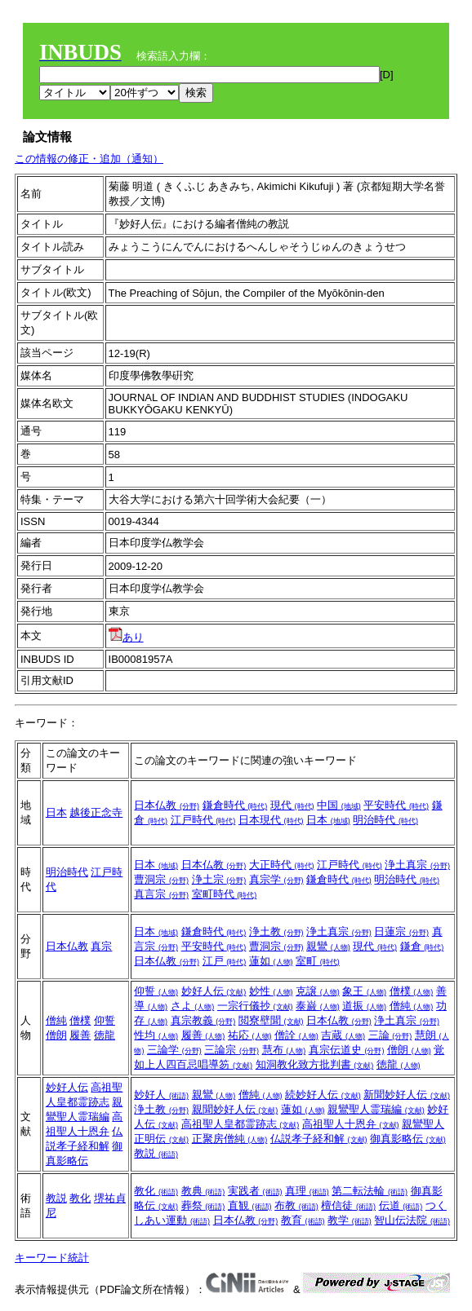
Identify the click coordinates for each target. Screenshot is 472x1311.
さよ (193, 1006)
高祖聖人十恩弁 (350, 1124)
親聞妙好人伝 (235, 1109)
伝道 (401, 1205)
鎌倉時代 (235, 805)
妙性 (271, 991)
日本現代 (271, 820)
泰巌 (318, 1006)
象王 (364, 991)
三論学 (174, 1050)
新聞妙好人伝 (406, 1094)
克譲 (318, 991)
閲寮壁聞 (271, 1020)
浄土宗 (219, 879)
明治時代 (385, 820)
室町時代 (224, 894)
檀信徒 (348, 1205)
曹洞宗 (161, 879)
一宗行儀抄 (255, 1006)
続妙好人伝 (323, 1094)
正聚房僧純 (230, 1138)
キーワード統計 (52, 1257)
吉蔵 (343, 1035)
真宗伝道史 (347, 1050)
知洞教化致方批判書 (315, 1064)
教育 (303, 1220)
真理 (307, 1191)
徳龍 (104, 1035)
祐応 (250, 1035)
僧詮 (296, 1035)
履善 (80, 1035)
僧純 (56, 1020)
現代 (292, 805)
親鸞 (328, 946)
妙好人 (161, 1094)
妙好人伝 (214, 991)
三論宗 (231, 1050)
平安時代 (396, 805)
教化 (80, 1198)
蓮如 (271, 961)
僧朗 (56, 1035)
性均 (156, 1035)
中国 (339, 805)
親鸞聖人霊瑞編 (376, 1109)
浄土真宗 (417, 865)
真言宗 (161, 894)
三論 (390, 1035)
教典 (203, 1191)
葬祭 (203, 1205)
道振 (364, 1006)
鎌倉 (422, 946)
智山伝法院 (412, 1220)
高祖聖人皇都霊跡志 (240, 1124)
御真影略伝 (408, 1138)
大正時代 (281, 865)
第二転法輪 (369, 1191)
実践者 (255, 1191)
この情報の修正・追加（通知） (89, 158)
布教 (296, 1205)
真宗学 (276, 879)
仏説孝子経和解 (318, 1138)
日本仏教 (166, 805)
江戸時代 (203, 820)
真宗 (101, 946)
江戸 (225, 961)
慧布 (284, 1050)
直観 (250, 1205)
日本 (56, 812)
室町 (318, 961)
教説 (156, 1153)
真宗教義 (203, 1020)
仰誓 (104, 1020)
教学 (349, 1220)
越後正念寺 (95, 812)
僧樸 (80, 1020)
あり (126, 637)
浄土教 (276, 931)
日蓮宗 (401, 931)
